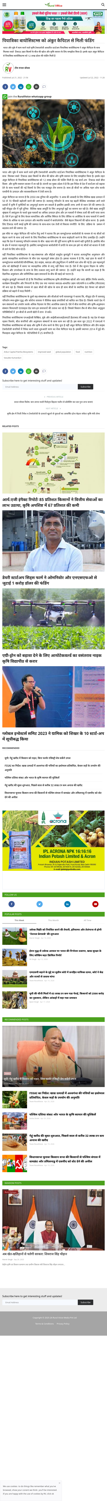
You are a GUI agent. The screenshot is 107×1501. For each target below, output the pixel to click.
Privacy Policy (63, 1323)
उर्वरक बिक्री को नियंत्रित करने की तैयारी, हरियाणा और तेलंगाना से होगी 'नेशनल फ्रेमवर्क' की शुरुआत (65, 932)
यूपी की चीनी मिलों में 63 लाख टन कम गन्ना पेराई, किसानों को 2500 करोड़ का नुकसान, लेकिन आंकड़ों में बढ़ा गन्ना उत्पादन (66, 996)
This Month (53, 920)
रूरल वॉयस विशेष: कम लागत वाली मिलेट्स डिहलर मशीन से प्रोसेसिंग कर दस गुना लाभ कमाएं (53, 401)
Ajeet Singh (34, 1002)
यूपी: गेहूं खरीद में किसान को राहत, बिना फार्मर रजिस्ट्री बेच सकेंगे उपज (38, 758)
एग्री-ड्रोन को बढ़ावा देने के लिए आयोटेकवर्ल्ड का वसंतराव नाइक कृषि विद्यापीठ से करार (52, 658)
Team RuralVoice (36, 980)
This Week (19, 920)
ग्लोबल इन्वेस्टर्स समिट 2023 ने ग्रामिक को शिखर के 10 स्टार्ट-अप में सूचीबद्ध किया (53, 736)
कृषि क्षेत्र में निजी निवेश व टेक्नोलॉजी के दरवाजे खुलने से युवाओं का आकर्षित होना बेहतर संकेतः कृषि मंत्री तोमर (53, 413)
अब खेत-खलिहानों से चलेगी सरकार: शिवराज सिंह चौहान (34, 1254)
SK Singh (32, 959)
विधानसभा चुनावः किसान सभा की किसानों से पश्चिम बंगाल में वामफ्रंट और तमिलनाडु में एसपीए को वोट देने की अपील (64, 1159)
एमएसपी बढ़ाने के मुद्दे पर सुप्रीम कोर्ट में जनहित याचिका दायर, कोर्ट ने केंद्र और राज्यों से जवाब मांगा (66, 974)
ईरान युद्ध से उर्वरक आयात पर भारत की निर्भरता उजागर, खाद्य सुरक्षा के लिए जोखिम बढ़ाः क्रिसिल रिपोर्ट (65, 953)
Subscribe (85, 386)
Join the (26, 96)
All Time (87, 920)
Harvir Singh (34, 938)
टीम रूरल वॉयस (22, 68)
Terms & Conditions (44, 1323)
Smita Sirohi (34, 1118)
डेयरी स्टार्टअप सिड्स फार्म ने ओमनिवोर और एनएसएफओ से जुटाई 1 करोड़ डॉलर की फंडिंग (49, 580)
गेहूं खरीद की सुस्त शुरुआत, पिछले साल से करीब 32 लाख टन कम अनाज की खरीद (43, 785)
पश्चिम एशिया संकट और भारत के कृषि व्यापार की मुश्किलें (32, 777)
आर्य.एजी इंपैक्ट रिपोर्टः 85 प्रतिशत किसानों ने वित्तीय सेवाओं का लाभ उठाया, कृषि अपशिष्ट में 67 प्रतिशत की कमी (52, 502)
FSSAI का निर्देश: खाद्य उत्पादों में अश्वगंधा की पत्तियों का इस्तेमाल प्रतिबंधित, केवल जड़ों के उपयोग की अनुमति (66, 1095)
